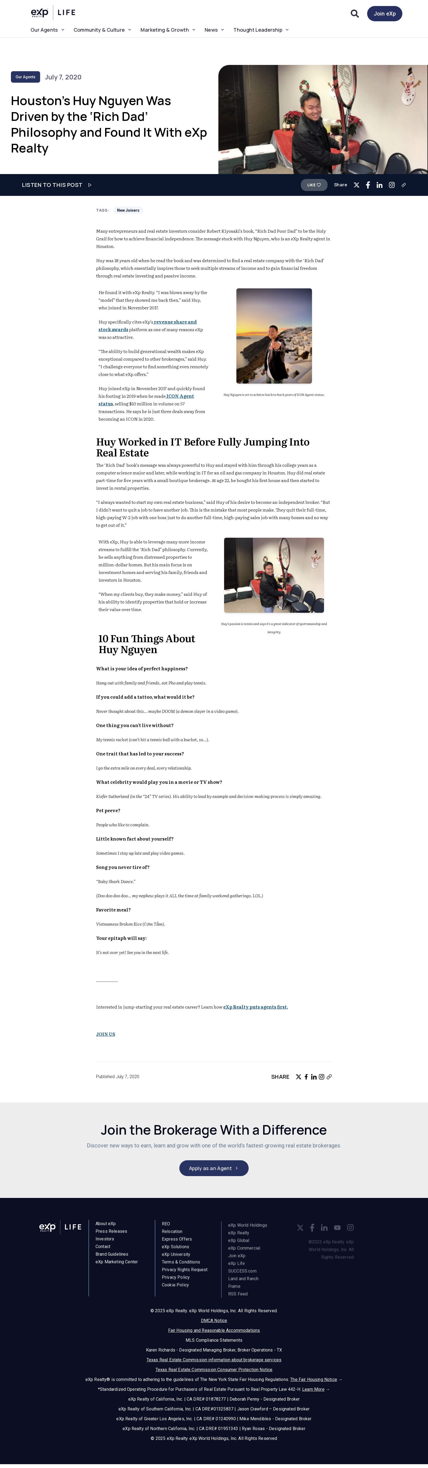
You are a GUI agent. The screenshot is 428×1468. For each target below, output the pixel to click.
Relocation (172, 1236)
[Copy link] (403, 185)
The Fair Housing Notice (313, 1380)
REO (166, 1228)
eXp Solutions (175, 1251)
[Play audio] (90, 185)
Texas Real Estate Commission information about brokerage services (214, 1360)
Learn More (313, 1389)
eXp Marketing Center (117, 1264)
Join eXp (385, 13)
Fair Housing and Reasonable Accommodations (214, 1331)
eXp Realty (238, 1238)
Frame (234, 1291)
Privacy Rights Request (185, 1274)
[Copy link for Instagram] (392, 185)
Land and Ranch (243, 1284)
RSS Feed (238, 1299)
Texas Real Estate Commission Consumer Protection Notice (214, 1370)
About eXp (106, 1226)
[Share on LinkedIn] (379, 185)
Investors (105, 1242)
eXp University (176, 1258)
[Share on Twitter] (356, 185)
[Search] (355, 14)
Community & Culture (103, 29)
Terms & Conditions (181, 1266)
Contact (103, 1249)
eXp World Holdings (247, 1230)
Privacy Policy (176, 1281)
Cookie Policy (175, 1289)
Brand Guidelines (112, 1257)
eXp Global (238, 1246)
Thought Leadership (261, 29)
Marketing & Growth (168, 29)
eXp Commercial (244, 1253)
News (215, 29)
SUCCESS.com (242, 1276)
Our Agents (48, 29)
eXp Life (236, 1269)
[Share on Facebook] (368, 184)
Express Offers (177, 1243)
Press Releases (111, 1234)
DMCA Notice (214, 1321)
